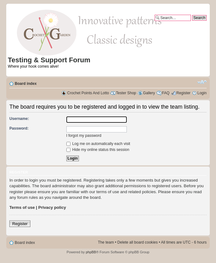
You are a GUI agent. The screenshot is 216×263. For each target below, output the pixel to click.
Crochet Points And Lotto (88, 93)
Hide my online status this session (98, 149)
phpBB (91, 252)
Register (183, 93)
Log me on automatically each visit (98, 144)
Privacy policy (52, 207)
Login (202, 93)
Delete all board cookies (137, 242)
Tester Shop (126, 93)
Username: (19, 118)
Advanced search (192, 23)
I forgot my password (83, 135)
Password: (18, 128)
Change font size (202, 82)
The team (106, 242)
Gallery (149, 93)
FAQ (165, 93)
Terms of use (22, 207)
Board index (26, 83)
